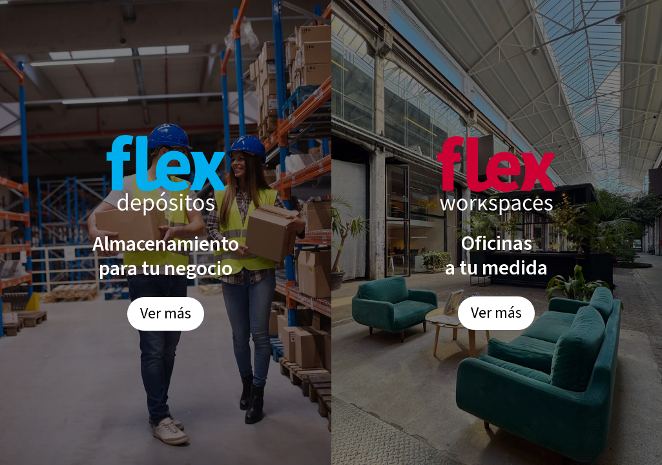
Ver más (165, 313)
